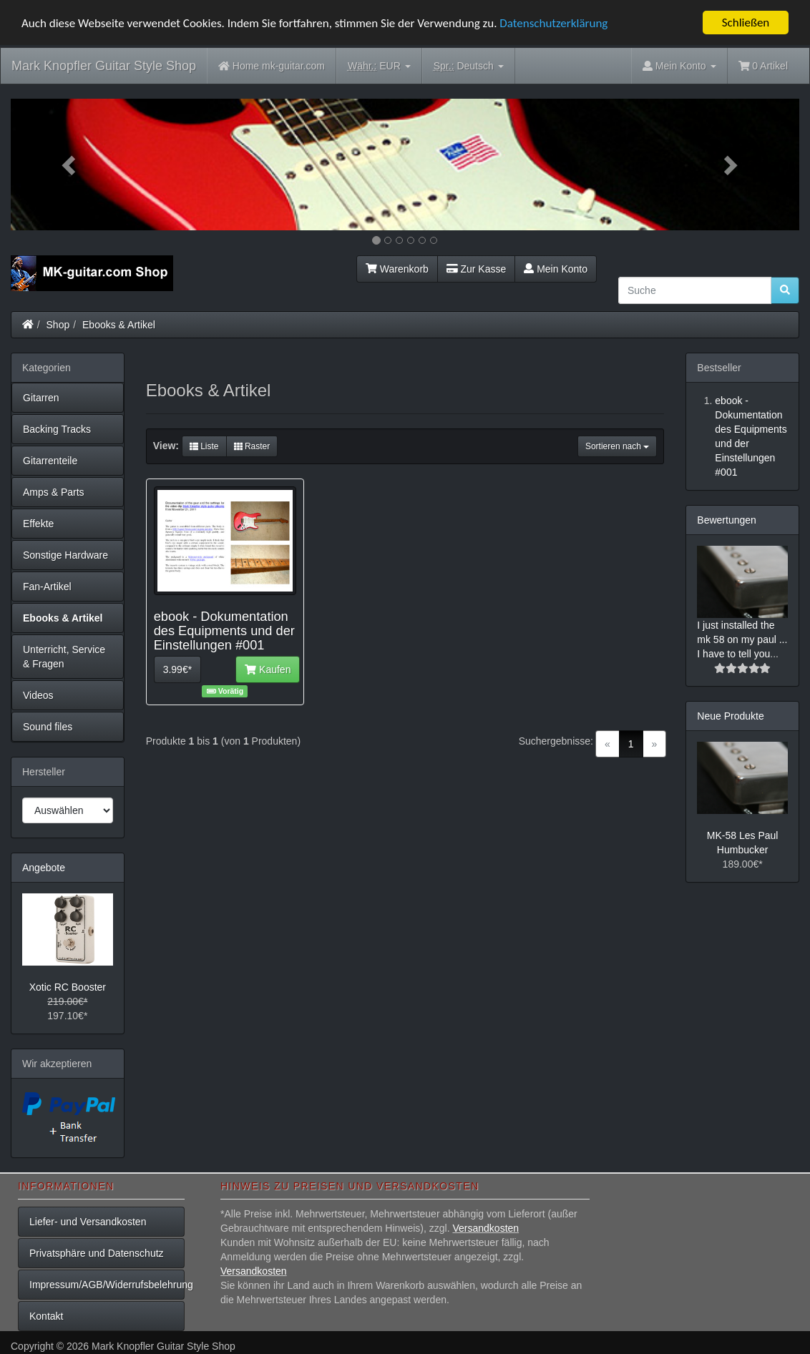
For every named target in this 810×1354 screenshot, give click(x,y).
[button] (70, 164)
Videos (38, 695)
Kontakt (46, 1316)
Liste (204, 446)
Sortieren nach (617, 446)
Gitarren (41, 397)
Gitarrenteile (50, 460)
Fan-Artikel (47, 586)
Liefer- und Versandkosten (87, 1221)
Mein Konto (555, 269)
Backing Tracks (57, 429)
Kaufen (268, 669)
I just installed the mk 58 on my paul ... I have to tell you (742, 639)
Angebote (43, 867)
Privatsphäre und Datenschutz (96, 1253)
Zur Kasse (476, 269)
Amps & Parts (53, 492)
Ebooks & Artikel (118, 324)
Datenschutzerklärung (553, 22)
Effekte (38, 523)
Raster (252, 446)
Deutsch (469, 66)
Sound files (47, 726)
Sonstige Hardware (65, 555)
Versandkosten (485, 1228)
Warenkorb (397, 269)
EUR (379, 66)
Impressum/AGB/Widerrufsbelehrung (107, 1284)
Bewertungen (726, 520)
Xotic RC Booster (67, 987)
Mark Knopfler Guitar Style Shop (103, 66)
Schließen (746, 22)
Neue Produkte (730, 716)
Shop (58, 324)
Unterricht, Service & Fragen (64, 656)
